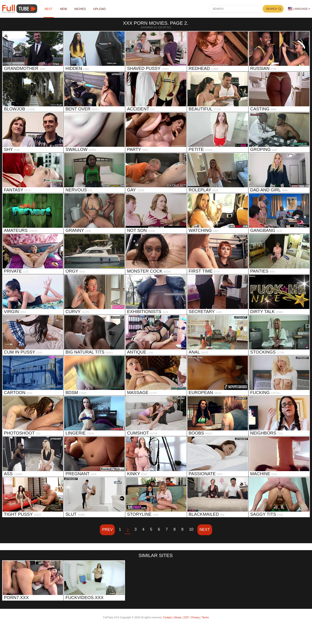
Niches (80, 8)
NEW (63, 8)
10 (191, 529)
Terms (205, 617)
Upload (99, 8)
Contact (167, 617)
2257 (186, 617)
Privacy (195, 617)
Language (298, 9)
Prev (107, 529)
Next (205, 529)
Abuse (177, 617)
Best (49, 8)
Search (271, 8)
